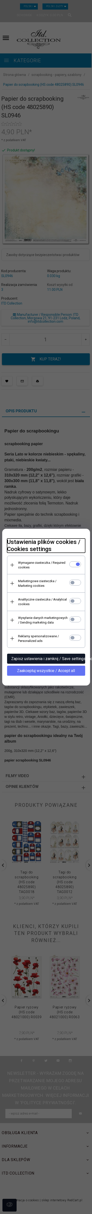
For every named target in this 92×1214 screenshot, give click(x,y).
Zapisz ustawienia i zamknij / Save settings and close (48, 658)
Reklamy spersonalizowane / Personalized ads (38, 638)
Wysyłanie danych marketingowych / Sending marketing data (43, 620)
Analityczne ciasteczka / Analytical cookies (42, 602)
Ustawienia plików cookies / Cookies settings (43, 545)
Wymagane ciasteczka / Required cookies (41, 565)
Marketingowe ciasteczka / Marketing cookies (37, 583)
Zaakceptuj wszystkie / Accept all (46, 670)
